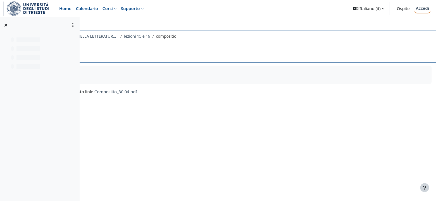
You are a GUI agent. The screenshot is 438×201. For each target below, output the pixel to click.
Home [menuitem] (65, 8)
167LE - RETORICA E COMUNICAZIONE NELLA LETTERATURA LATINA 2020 (146, 36)
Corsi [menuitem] (108, 8)
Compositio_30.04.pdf (199, 91)
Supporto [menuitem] (130, 8)
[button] (368, 8)
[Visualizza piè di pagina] (424, 187)
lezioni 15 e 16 (221, 36)
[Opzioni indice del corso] (72, 25)
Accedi (422, 8)
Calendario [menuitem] (87, 8)
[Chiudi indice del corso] (5, 25)
